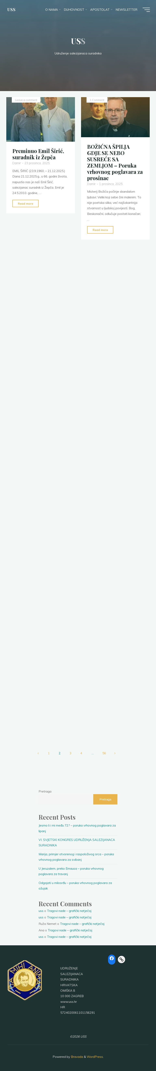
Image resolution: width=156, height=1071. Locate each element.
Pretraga (45, 791)
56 (104, 753)
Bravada (76, 1057)
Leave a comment (26, 100)
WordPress (95, 1057)
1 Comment (97, 100)
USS (11, 9)
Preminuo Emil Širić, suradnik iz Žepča (38, 153)
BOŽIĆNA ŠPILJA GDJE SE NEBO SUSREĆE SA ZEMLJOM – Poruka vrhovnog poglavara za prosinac (115, 162)
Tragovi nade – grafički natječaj (69, 911)
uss (41, 911)
